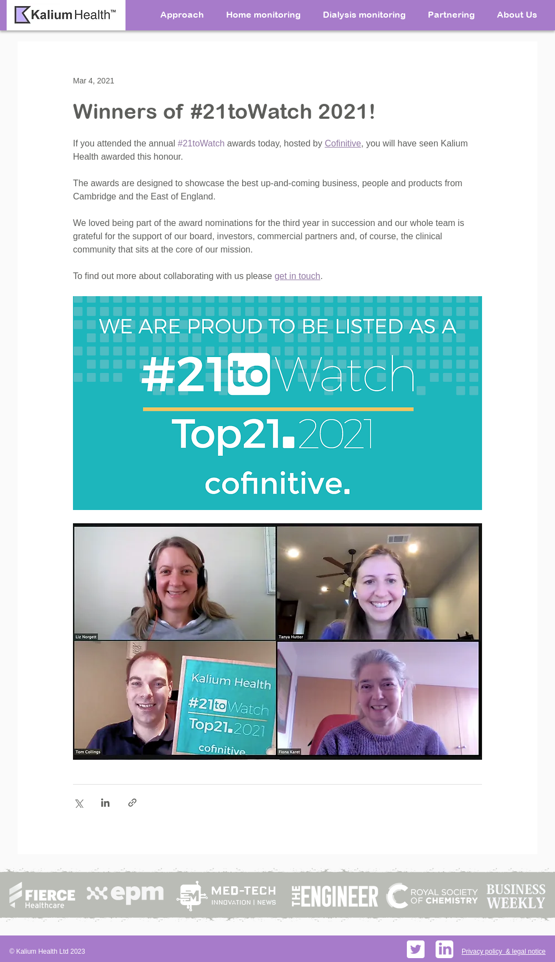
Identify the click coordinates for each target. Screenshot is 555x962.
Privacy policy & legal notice (504, 951)
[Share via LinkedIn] (105, 802)
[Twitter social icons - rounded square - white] (416, 949)
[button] (517, 13)
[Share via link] (132, 802)
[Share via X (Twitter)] (78, 802)
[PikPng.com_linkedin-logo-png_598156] (444, 949)
